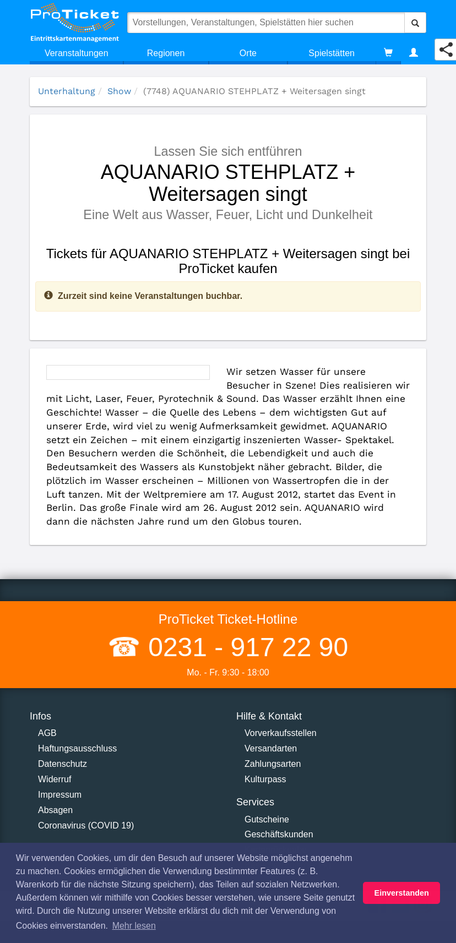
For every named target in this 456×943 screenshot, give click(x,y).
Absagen (55, 810)
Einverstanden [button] (401, 893)
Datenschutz (62, 763)
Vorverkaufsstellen (281, 733)
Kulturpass (265, 779)
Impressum (60, 794)
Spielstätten (331, 53)
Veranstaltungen (76, 53)
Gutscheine (267, 819)
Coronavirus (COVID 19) (86, 825)
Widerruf (54, 779)
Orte (248, 53)
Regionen (166, 53)
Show (119, 91)
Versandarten (271, 748)
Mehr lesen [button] (134, 925)
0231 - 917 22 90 (244, 647)
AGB (47, 733)
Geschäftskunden (279, 834)
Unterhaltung (66, 91)
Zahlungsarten (273, 763)
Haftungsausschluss (77, 748)
